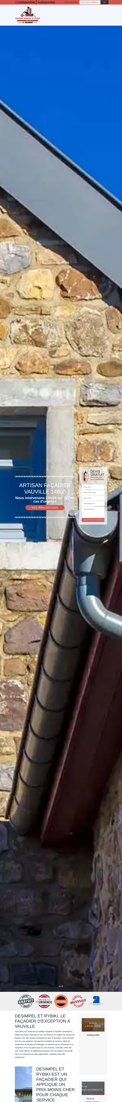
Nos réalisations (45, 507)
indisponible (23, 2)
